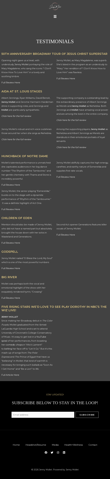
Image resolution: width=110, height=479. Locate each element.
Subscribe (87, 414)
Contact (95, 444)
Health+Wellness (74, 444)
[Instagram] (58, 452)
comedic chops (14, 344)
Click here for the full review (16, 116)
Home (13, 444)
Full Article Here (10, 375)
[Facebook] (46, 452)
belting (8, 348)
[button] (55, 16)
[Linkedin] (64, 452)
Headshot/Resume (34, 444)
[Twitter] (52, 452)
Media (55, 444)
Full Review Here (10, 82)
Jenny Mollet (21, 64)
